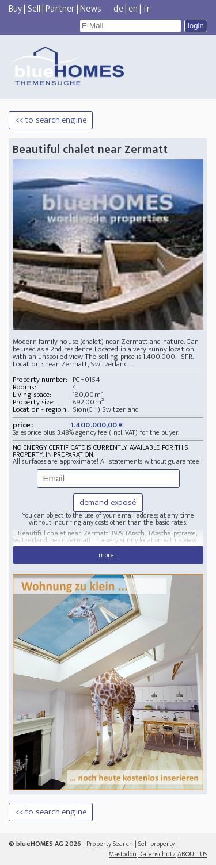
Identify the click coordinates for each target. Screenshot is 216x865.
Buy (15, 9)
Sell (34, 9)
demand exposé (108, 502)
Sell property (156, 843)
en (133, 9)
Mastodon (123, 854)
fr (146, 9)
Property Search (109, 843)
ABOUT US (192, 854)
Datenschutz (157, 854)
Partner (60, 9)
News (90, 9)
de (118, 9)
